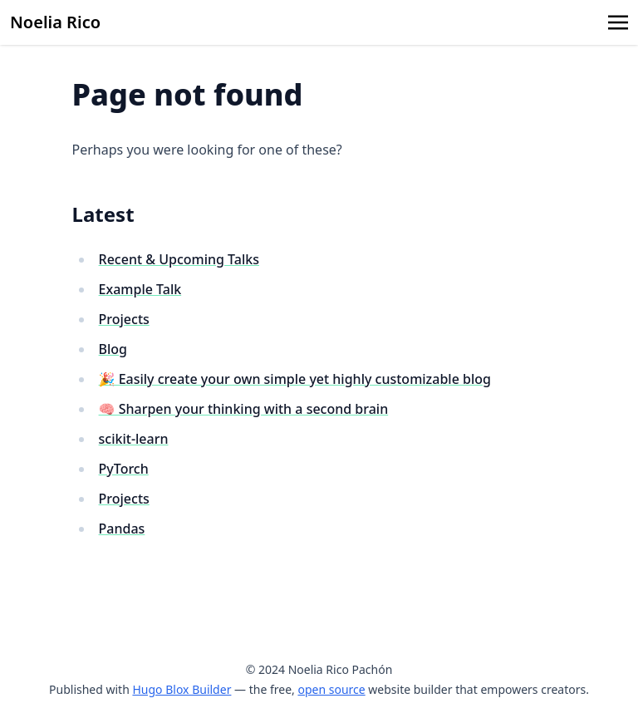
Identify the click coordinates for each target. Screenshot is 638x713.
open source (331, 689)
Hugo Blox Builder (181, 689)
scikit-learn (134, 439)
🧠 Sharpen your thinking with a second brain (244, 409)
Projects (124, 319)
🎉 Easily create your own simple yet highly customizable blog (295, 379)
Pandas (122, 528)
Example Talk (140, 289)
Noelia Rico (55, 22)
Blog (113, 349)
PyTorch (124, 469)
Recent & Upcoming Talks (179, 259)
